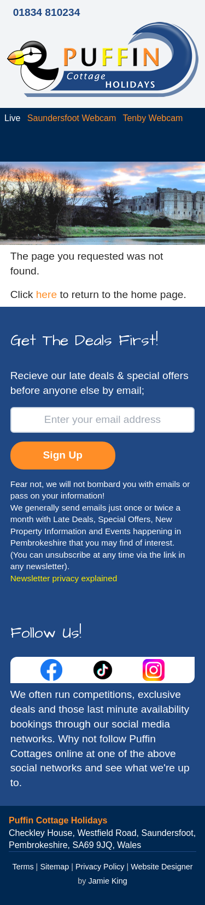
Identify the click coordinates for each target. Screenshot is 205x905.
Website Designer (161, 866)
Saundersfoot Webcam (71, 118)
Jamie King (108, 881)
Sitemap (54, 866)
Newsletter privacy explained (64, 578)
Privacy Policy (100, 866)
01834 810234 (46, 12)
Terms (22, 866)
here (46, 294)
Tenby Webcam (152, 118)
